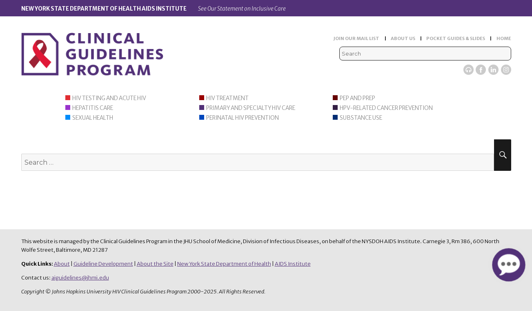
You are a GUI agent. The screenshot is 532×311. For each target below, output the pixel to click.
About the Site (155, 263)
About (62, 263)
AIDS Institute (293, 263)
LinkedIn (493, 70)
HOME (503, 38)
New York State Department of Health (224, 263)
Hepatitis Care (92, 108)
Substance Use (361, 117)
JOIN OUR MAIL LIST (356, 38)
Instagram (506, 70)
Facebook (481, 70)
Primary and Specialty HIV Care (250, 108)
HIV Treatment (227, 98)
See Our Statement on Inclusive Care (242, 8)
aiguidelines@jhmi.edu (80, 277)
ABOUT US (403, 38)
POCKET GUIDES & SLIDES (455, 38)
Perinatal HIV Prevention (242, 117)
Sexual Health (92, 117)
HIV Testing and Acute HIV (109, 98)
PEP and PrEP (357, 98)
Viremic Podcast (468, 70)
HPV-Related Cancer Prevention (386, 108)
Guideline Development (103, 263)
